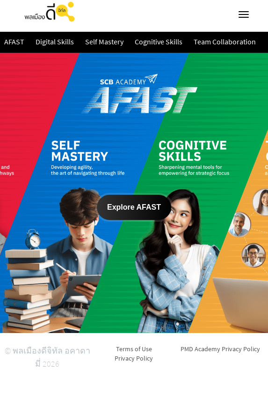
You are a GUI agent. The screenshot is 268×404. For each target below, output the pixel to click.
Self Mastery (104, 42)
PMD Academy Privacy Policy (220, 349)
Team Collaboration (225, 42)
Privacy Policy (134, 358)
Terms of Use (134, 349)
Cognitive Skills (158, 42)
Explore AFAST (134, 207)
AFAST (14, 42)
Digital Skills (55, 42)
